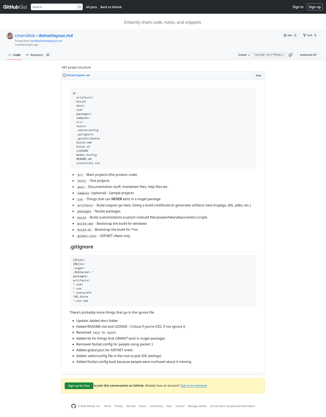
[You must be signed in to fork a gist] (310, 35)
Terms (107, 406)
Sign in (298, 7)
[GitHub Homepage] (73, 406)
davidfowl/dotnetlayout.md (46, 41)
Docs (169, 406)
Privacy (119, 406)
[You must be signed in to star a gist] (290, 35)
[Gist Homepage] (15, 6)
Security (131, 406)
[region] (163, 226)
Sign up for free (79, 386)
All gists (91, 7)
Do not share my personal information (232, 406)
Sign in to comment (193, 385)
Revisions (38, 55)
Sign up (315, 7)
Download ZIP (308, 55)
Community (156, 406)
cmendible (25, 35)
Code (14, 55)
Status (142, 406)
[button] (290, 55)
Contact (179, 406)
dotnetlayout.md (56, 35)
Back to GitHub (111, 7)
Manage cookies (197, 406)
